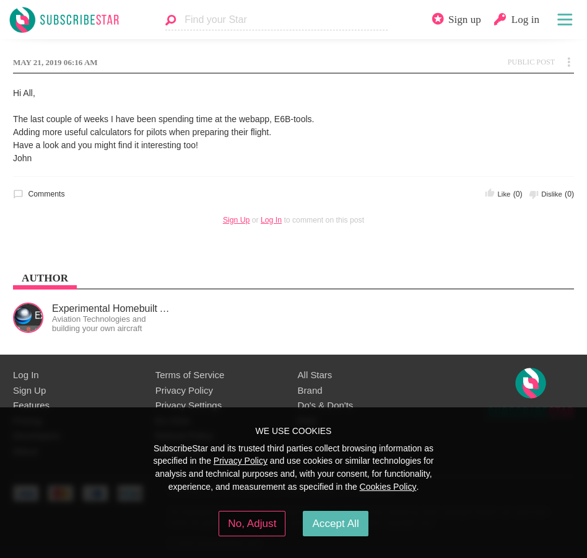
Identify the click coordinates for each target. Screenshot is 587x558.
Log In (271, 220)
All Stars (315, 375)
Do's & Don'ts (326, 405)
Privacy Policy (184, 390)
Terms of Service (189, 375)
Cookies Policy (388, 487)
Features (31, 405)
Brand (310, 390)
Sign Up (236, 220)
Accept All (335, 523)
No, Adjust (252, 523)
